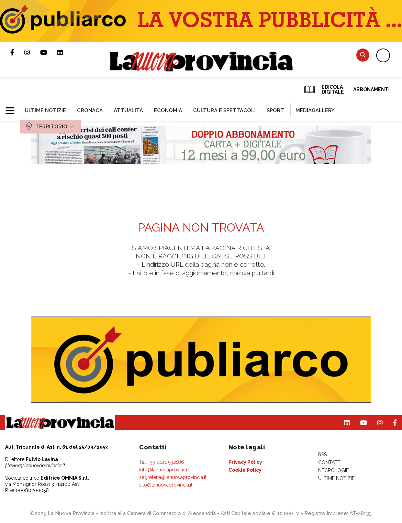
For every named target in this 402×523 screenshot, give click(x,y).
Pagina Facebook (17, 52)
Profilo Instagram (32, 52)
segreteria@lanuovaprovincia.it (172, 477)
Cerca (362, 55)
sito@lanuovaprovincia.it (165, 485)
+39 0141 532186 (166, 462)
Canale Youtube (48, 52)
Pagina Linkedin (65, 52)
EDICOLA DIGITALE (323, 89)
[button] (12, 107)
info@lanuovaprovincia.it (166, 469)
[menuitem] (45, 110)
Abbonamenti (371, 89)
